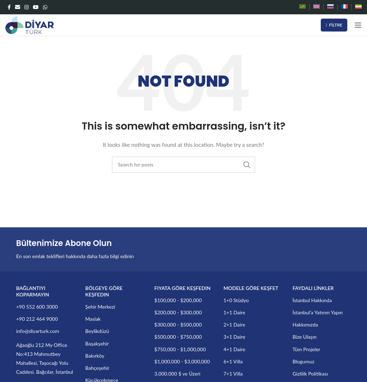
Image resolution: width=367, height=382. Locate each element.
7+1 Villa (233, 374)
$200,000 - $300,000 (178, 312)
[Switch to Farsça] (358, 7)
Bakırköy (94, 356)
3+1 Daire (234, 337)
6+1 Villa (233, 361)
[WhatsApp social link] (45, 7)
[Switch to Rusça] (330, 7)
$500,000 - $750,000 (178, 337)
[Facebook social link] (9, 7)
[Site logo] (29, 24)
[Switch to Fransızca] (344, 7)
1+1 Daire (234, 312)
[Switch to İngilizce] (316, 7)
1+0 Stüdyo (236, 300)
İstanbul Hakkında (312, 300)
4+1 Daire (234, 349)
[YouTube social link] (36, 7)
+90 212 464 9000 (37, 319)
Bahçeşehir (97, 368)
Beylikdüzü (97, 331)
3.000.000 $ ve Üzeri (177, 374)
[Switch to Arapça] (302, 7)
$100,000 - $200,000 (178, 300)
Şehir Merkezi (100, 307)
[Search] (183, 164)
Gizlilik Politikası (310, 374)
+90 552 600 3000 (37, 307)
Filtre (334, 25)
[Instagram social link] (26, 7)
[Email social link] (17, 7)
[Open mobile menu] (358, 25)
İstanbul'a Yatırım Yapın (317, 312)
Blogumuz (303, 361)
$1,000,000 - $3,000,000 (182, 361)
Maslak (93, 319)
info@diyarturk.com (37, 331)
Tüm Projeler (306, 349)
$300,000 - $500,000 (178, 324)
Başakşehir (97, 343)
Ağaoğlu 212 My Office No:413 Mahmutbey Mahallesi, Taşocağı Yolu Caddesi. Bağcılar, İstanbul (44, 358)
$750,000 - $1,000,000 (180, 349)
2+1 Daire (234, 324)
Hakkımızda (305, 324)
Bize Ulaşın (304, 337)
